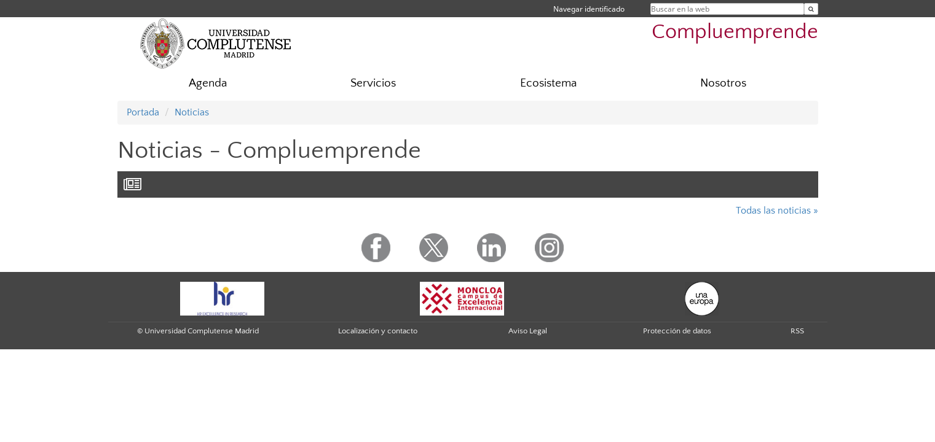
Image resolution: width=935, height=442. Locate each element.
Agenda (208, 83)
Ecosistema (548, 83)
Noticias (192, 112)
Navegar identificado (589, 9)
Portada (143, 112)
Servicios (373, 83)
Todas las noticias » (777, 210)
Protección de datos (677, 331)
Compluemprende (735, 32)
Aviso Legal (527, 331)
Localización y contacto (377, 331)
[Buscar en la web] (811, 9)
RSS (797, 331)
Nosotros (723, 83)
